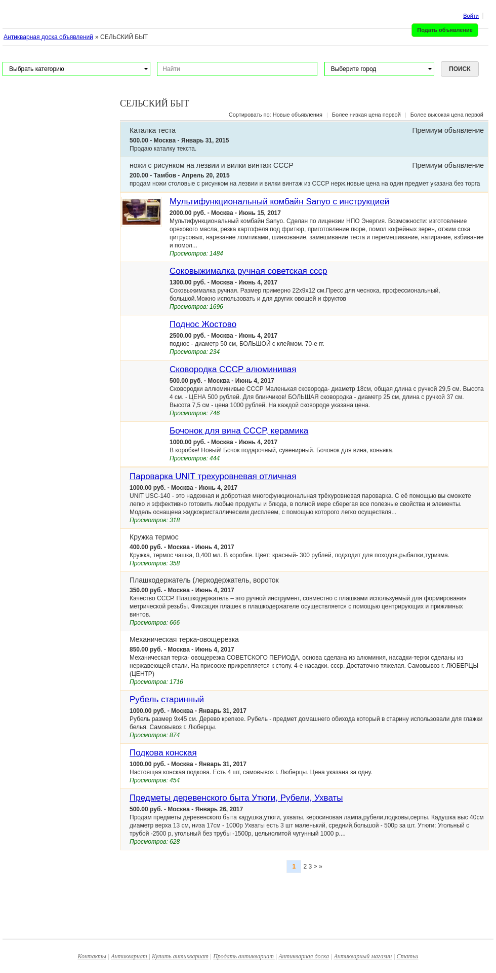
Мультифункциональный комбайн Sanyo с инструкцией (279, 201)
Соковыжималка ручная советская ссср (248, 271)
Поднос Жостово (203, 324)
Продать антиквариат (244, 956)
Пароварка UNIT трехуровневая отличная (213, 476)
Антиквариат (129, 956)
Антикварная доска (303, 956)
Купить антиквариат (180, 956)
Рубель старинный (167, 699)
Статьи (408, 956)
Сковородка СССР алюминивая (233, 369)
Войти (471, 16)
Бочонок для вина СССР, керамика (239, 431)
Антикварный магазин (363, 956)
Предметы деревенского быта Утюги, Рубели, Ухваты (236, 798)
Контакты (91, 956)
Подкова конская (163, 753)
